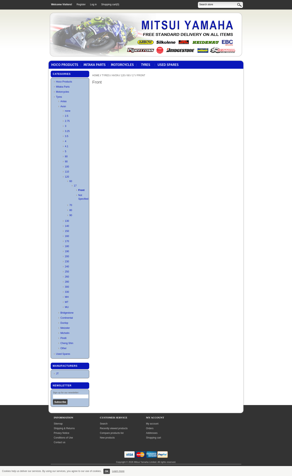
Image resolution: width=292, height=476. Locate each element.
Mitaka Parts (95, 65)
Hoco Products (64, 65)
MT (66, 302)
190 (67, 251)
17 (75, 185)
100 (67, 166)
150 (67, 231)
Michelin (64, 333)
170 (67, 241)
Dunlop (64, 323)
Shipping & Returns (64, 428)
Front (81, 190)
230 (67, 261)
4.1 (66, 146)
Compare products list (112, 433)
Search (104, 423)
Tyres (145, 65)
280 (67, 281)
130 (67, 221)
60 (70, 181)
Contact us (59, 442)
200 (67, 256)
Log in (93, 4)
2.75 (67, 121)
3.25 (67, 131)
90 (66, 161)
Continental (66, 317)
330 (67, 292)
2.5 (66, 116)
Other (63, 348)
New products (107, 437)
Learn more (118, 471)
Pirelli (63, 338)
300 (67, 286)
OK (106, 471)
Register (81, 4)
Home (96, 75)
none (67, 110)
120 (67, 176)
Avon (63, 106)
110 (67, 171)
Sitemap (58, 423)
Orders (150, 428)
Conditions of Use (63, 437)
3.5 (66, 136)
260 (67, 276)
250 (67, 271)
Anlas (63, 101)
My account (152, 423)
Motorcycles (122, 65)
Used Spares (168, 65)
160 (67, 236)
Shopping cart (153, 437)
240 (67, 266)
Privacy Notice (61, 433)
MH (67, 297)
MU (67, 307)
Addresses (152, 433)
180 (67, 246)
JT (57, 373)
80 (66, 156)
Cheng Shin (66, 343)
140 (67, 226)
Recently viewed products (114, 428)
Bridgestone (67, 312)
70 (70, 205)
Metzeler (65, 328)
